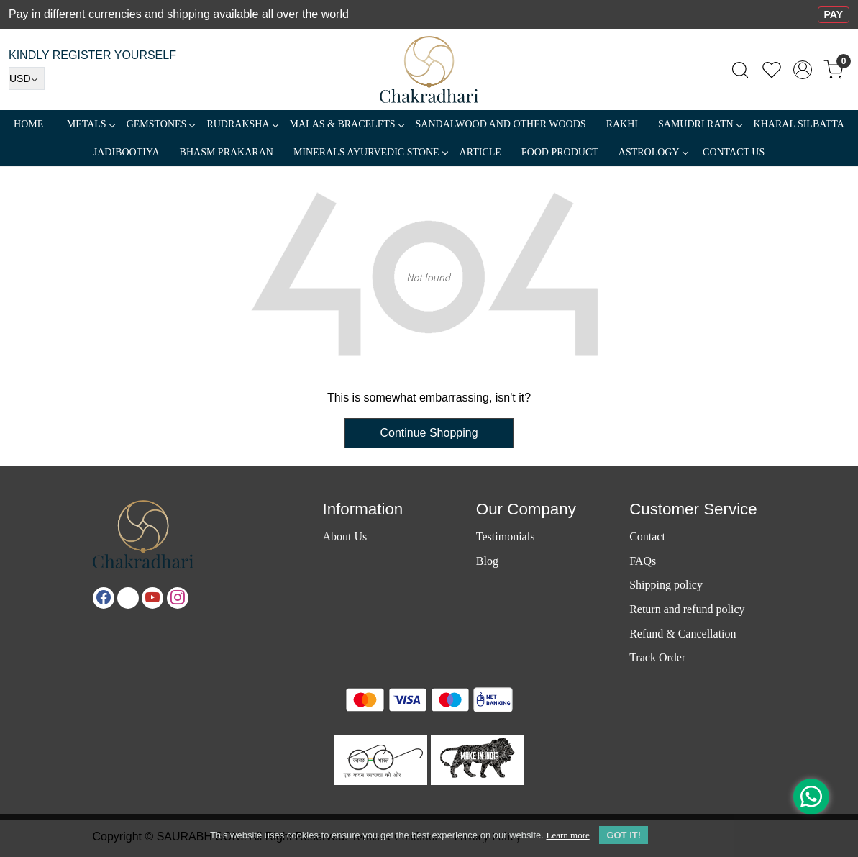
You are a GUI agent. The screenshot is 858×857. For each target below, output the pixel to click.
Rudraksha (241, 124)
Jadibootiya (126, 152)
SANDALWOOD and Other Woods (501, 124)
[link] (740, 70)
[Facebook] (103, 598)
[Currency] (27, 78)
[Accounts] (803, 69)
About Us (344, 536)
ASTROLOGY (653, 152)
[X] (128, 598)
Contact (647, 536)
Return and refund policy (686, 609)
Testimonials (505, 536)
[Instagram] (177, 598)
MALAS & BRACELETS (346, 124)
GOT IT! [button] (623, 835)
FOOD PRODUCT (559, 152)
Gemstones (161, 124)
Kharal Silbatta (799, 124)
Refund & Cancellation (682, 633)
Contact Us (734, 152)
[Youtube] (152, 598)
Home (28, 124)
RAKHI (622, 124)
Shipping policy (666, 585)
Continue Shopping (429, 433)
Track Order (657, 657)
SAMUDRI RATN (699, 124)
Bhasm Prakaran (226, 152)
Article (480, 152)
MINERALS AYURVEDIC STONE (370, 152)
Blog (487, 561)
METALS (90, 124)
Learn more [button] (567, 835)
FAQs (642, 561)
